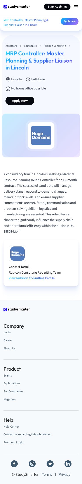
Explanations (11, 383)
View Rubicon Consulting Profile (32, 278)
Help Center (11, 426)
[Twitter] (50, 463)
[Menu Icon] (76, 6)
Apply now (70, 21)
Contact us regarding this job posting (27, 434)
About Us (9, 348)
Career (7, 340)
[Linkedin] (68, 463)
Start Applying (57, 7)
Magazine (9, 399)
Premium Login (13, 442)
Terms (47, 474)
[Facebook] (14, 463)
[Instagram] (32, 463)
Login (7, 332)
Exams (7, 375)
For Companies (13, 391)
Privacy (64, 474)
